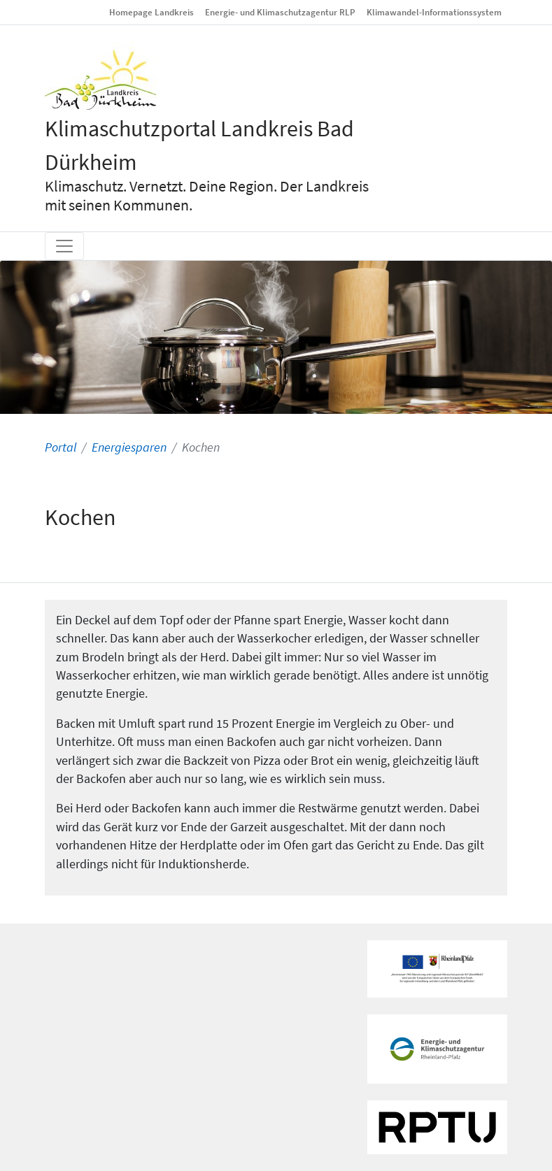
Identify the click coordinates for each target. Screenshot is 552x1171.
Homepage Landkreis (151, 11)
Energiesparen (129, 447)
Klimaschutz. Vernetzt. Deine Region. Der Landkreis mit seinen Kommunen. (207, 195)
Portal (60, 447)
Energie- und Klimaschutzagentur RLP (280, 11)
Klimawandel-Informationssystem (434, 11)
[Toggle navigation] (64, 246)
